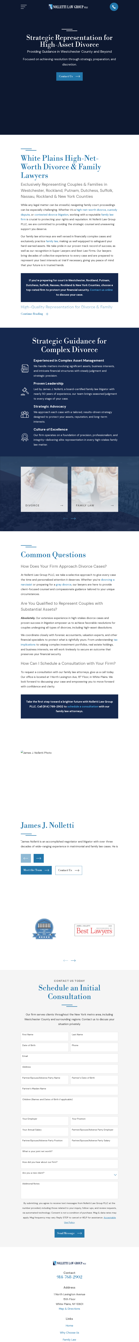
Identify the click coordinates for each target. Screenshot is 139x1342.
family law (52, 241)
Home (69, 1326)
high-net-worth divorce (91, 210)
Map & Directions (69, 1309)
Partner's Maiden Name (34, 1089)
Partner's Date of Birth (83, 1078)
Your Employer (29, 1119)
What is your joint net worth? (37, 1151)
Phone (75, 1045)
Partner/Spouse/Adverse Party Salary (91, 1141)
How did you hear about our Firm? (40, 1162)
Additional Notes (31, 1184)
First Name (27, 1035)
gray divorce (63, 585)
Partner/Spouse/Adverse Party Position (42, 1141)
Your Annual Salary (32, 1130)
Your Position (79, 1119)
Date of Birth (28, 1045)
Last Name (77, 1035)
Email (25, 1056)
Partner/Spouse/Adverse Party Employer (92, 1130)
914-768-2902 (69, 1277)
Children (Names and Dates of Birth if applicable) (47, 1099)
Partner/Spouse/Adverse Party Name (41, 1078)
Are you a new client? (33, 1173)
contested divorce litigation (51, 214)
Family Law (69, 1340)
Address (26, 1067)
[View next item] (73, 519)
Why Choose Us (69, 1333)
